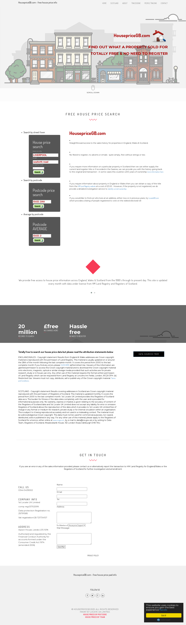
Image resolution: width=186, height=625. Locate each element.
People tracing (150, 3)
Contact (164, 3)
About (124, 3)
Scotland (114, 3)
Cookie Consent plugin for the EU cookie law (163, 619)
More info (163, 609)
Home (104, 3)
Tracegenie (136, 3)
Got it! (163, 615)
